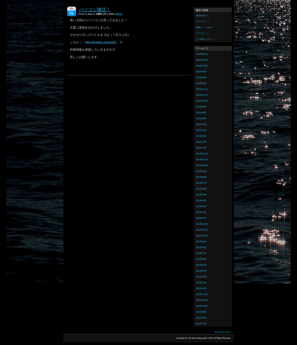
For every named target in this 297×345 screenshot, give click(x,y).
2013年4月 (201, 271)
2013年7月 (201, 253)
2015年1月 (201, 148)
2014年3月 (201, 206)
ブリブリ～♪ (202, 33)
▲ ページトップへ (223, 332)
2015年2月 (201, 142)
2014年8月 (201, 177)
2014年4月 (201, 200)
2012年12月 (202, 294)
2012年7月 (201, 323)
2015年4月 (201, 130)
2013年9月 (201, 241)
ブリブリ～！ (202, 21)
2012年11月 (202, 300)
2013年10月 (202, 235)
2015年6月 (201, 118)
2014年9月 (201, 171)
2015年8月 (201, 112)
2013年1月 (201, 288)
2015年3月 (201, 136)
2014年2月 (201, 212)
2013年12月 (202, 224)
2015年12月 (202, 89)
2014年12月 (202, 153)
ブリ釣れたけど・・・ (207, 39)
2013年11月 (202, 230)
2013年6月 (201, 259)
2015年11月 (202, 95)
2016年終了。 (203, 15)
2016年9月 (201, 71)
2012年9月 (201, 312)
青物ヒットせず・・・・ (208, 27)
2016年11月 (202, 60)
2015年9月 (201, 106)
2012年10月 (202, 306)
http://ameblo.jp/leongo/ (100, 42)
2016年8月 (201, 77)
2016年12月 (202, 54)
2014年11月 (202, 159)
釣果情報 (118, 14)
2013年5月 (201, 265)
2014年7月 (201, 183)
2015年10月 (202, 101)
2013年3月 (201, 276)
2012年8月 (201, 317)
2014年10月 (202, 165)
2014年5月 (201, 194)
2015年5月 (201, 124)
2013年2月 (201, 282)
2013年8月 (201, 247)
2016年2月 (201, 83)
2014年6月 (201, 189)
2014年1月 (201, 218)
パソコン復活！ (94, 9)
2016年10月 (202, 65)
